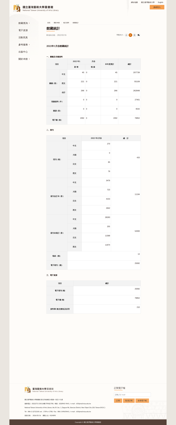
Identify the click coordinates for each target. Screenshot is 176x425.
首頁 (48, 23)
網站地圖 (134, 2)
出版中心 (23, 51)
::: (10, 2)
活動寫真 (23, 37)
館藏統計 (76, 23)
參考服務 (23, 44)
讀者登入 (157, 7)
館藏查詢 (23, 23)
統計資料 (66, 23)
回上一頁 (138, 35)
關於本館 (23, 59)
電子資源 (23, 30)
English (160, 2)
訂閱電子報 (119, 388)
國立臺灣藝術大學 (148, 2)
